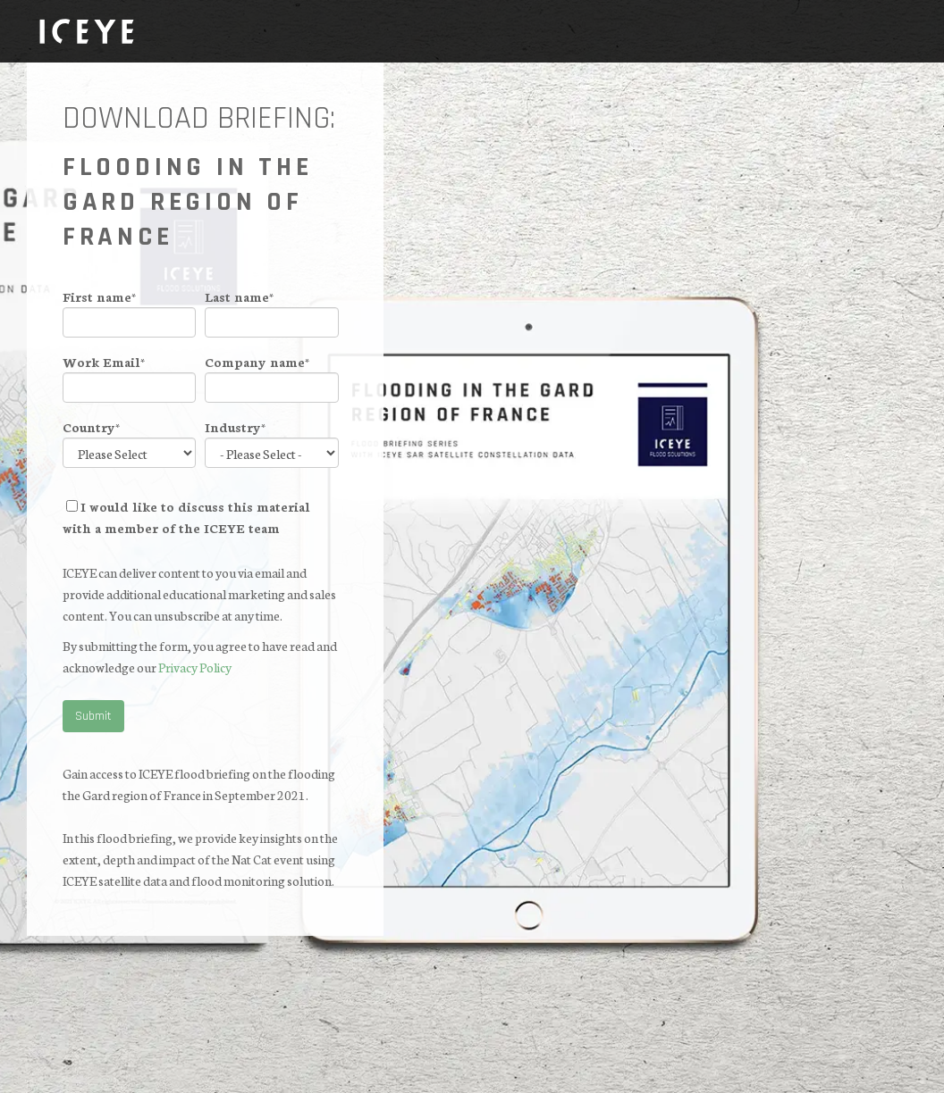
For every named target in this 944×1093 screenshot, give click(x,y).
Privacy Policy (195, 667)
